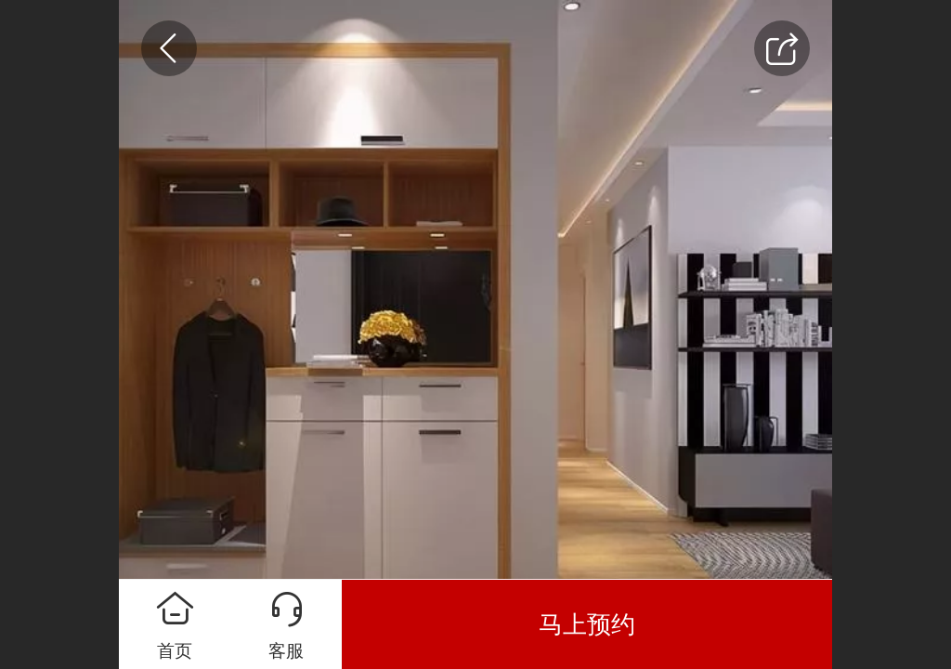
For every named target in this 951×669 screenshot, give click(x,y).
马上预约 (587, 624)
